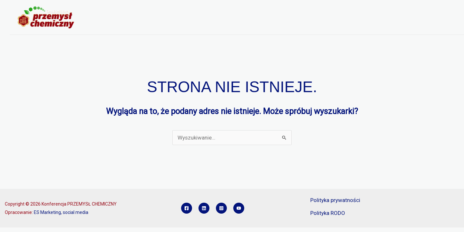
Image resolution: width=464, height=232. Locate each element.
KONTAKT (442, 17)
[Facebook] (186, 208)
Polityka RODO (327, 213)
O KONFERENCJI (141, 17)
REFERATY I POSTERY (299, 17)
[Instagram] (221, 208)
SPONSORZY (345, 17)
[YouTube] (238, 208)
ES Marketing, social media (61, 212)
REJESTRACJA (250, 17)
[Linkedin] (203, 208)
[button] (158, 17)
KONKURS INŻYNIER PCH (395, 17)
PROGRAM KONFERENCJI (198, 17)
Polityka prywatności (335, 200)
